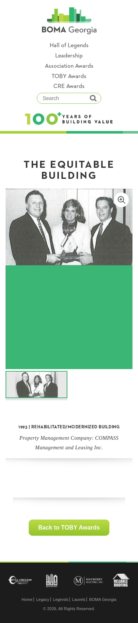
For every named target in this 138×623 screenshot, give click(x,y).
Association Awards (69, 66)
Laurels (78, 599)
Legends (60, 599)
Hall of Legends (69, 46)
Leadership (69, 56)
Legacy (42, 599)
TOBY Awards (69, 76)
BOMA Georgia (102, 599)
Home (27, 599)
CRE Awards (69, 86)
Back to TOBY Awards (69, 527)
